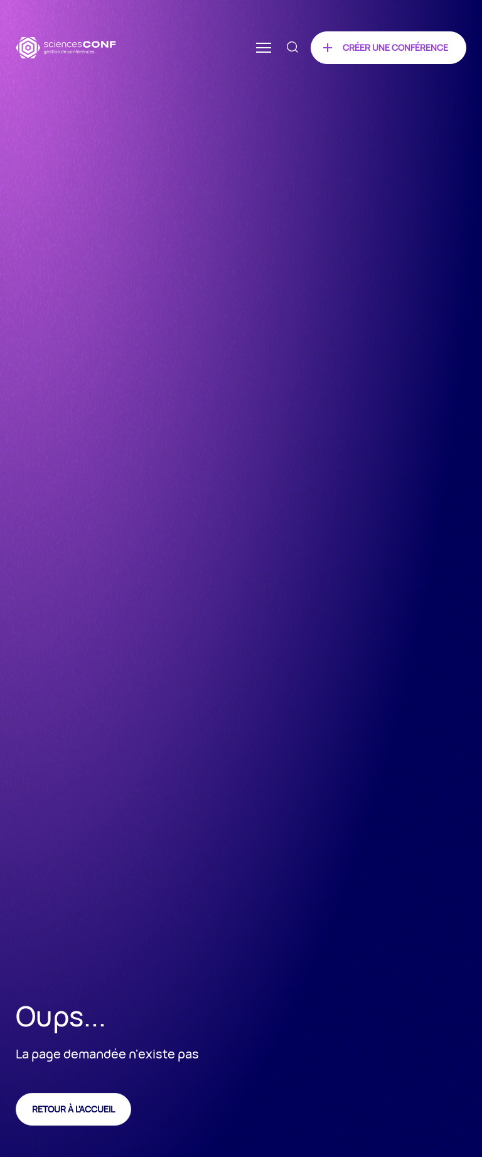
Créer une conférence (395, 47)
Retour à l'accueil (73, 1109)
